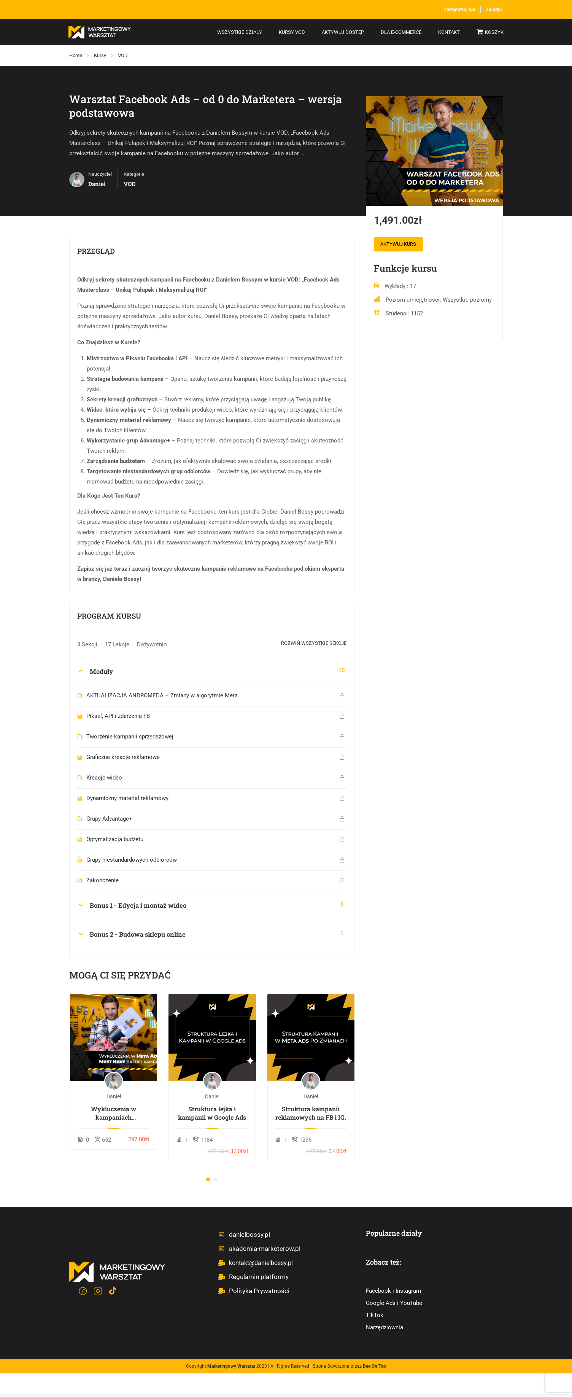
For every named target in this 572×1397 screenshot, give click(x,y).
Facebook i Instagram (393, 1291)
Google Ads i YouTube (394, 1303)
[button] (208, 1180)
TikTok (374, 1316)
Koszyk (489, 33)
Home (75, 56)
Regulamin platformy (252, 1277)
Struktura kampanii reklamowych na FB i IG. (310, 1114)
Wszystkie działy (238, 32)
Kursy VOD (291, 32)
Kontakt (448, 32)
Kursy (100, 56)
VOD (123, 56)
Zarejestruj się (450, 9)
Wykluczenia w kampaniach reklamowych (113, 1114)
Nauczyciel (100, 175)
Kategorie (134, 175)
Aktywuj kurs (401, 245)
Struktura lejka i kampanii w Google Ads (212, 1114)
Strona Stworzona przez (349, 1367)
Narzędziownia (384, 1328)
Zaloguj (492, 9)
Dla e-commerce (400, 32)
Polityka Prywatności (251, 1291)
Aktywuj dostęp (342, 32)
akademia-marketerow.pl (256, 1249)
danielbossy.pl (242, 1235)
